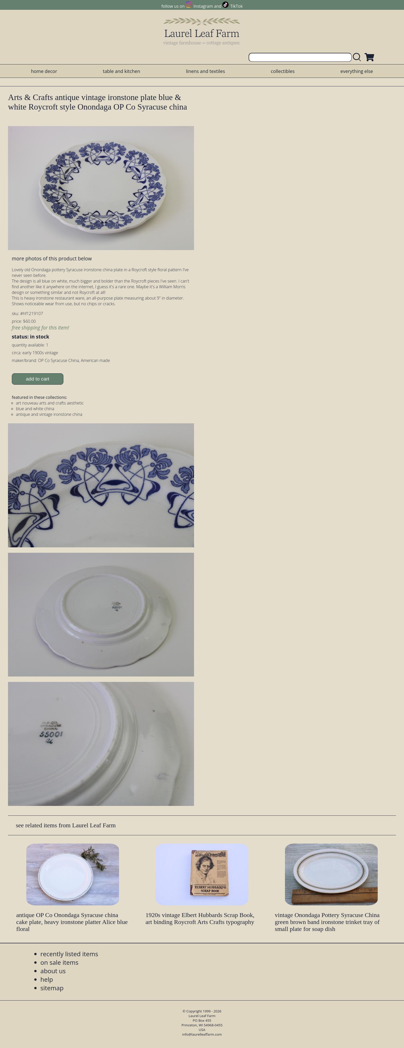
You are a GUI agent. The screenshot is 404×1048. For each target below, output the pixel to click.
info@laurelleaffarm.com (202, 1034)
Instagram (203, 6)
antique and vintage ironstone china (49, 414)
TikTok (236, 6)
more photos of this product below (52, 258)
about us (53, 971)
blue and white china (35, 408)
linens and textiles (205, 71)
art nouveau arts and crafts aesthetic (50, 403)
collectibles (282, 71)
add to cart (37, 379)
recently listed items (69, 954)
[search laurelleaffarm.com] (358, 57)
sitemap (52, 988)
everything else (356, 71)
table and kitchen (121, 71)
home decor (44, 71)
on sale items (59, 962)
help (46, 979)
